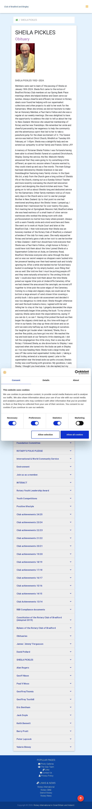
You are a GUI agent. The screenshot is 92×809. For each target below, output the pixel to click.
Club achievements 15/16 (29, 585)
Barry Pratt (22, 731)
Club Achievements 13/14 (29, 601)
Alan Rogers (23, 667)
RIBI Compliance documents (31, 609)
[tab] (44, 443)
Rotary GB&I (46, 790)
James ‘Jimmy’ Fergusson (30, 644)
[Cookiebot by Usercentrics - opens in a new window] (77, 372)
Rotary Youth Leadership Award (33, 490)
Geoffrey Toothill (25, 699)
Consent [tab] (16, 380)
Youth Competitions (27, 498)
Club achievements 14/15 (29, 593)
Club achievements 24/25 (29, 514)
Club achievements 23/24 (29, 522)
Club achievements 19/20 (30, 554)
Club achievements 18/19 (29, 562)
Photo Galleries (46, 764)
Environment (23, 466)
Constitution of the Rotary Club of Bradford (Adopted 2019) (39, 618)
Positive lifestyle (25, 506)
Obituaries (22, 636)
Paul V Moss (23, 683)
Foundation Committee (28, 443)
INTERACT (22, 482)
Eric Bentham (23, 707)
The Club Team (46, 767)
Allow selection (45, 434)
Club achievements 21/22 (30, 538)
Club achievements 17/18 (29, 570)
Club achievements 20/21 (30, 546)
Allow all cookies (75, 434)
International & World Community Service (38, 458)
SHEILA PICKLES (25, 659)
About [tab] (76, 380)
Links (46, 770)
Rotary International (46, 787)
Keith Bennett (24, 723)
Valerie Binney (24, 747)
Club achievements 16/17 (29, 577)
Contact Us (46, 773)
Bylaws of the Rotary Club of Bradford (36, 628)
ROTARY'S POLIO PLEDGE (30, 450)
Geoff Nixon (23, 675)
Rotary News (46, 796)
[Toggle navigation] (87, 6)
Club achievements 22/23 (30, 530)
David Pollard (23, 651)
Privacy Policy (46, 776)
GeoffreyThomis (25, 691)
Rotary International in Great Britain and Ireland (53, 805)
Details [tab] (46, 380)
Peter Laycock (24, 739)
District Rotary (46, 793)
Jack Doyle (22, 715)
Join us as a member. (27, 474)
